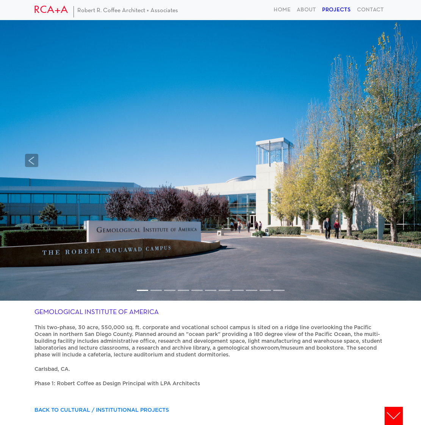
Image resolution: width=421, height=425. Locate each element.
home (282, 10)
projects (336, 10)
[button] (31, 160)
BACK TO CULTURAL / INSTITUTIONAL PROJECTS (101, 410)
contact (370, 10)
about (306, 10)
